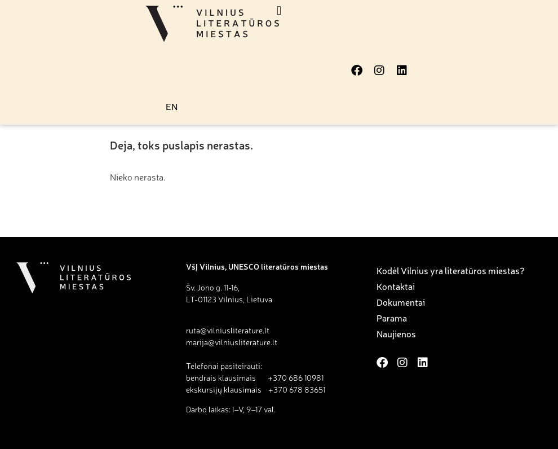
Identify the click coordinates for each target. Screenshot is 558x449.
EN (172, 106)
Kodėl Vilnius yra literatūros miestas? (451, 270)
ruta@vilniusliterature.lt (227, 330)
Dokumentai (401, 302)
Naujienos (396, 333)
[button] (279, 10)
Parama (392, 317)
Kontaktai (396, 286)
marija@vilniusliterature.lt (231, 342)
